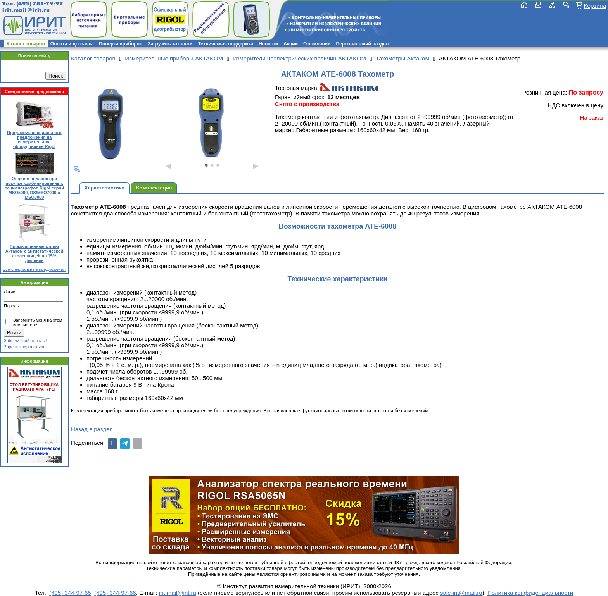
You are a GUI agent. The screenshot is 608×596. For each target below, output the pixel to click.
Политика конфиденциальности (530, 592)
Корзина (595, 5)
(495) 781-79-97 (40, 4)
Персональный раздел (362, 44)
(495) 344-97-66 (115, 592)
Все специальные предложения (34, 269)
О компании (317, 44)
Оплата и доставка (72, 44)
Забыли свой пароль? (25, 340)
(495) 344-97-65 (70, 592)
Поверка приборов (120, 44)
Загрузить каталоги (170, 44)
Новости (268, 44)
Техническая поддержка (225, 44)
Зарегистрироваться (24, 347)
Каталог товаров (26, 44)
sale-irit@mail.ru (461, 592)
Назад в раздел (92, 429)
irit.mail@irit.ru (26, 10)
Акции (290, 44)
